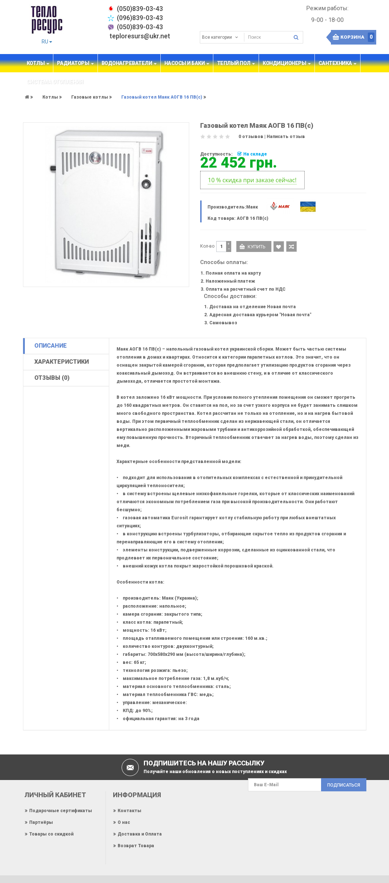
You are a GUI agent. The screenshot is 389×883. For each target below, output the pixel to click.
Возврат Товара (136, 845)
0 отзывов (251, 136)
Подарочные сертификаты (60, 810)
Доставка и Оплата (140, 834)
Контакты (129, 810)
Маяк (252, 207)
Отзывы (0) (51, 377)
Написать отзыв (286, 136)
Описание (50, 345)
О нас (124, 822)
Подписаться (343, 785)
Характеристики (61, 361)
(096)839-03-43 (140, 18)
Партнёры (41, 822)
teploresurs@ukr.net (140, 36)
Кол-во (207, 246)
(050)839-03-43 (140, 27)
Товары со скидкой (51, 834)
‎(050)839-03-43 (140, 8)
